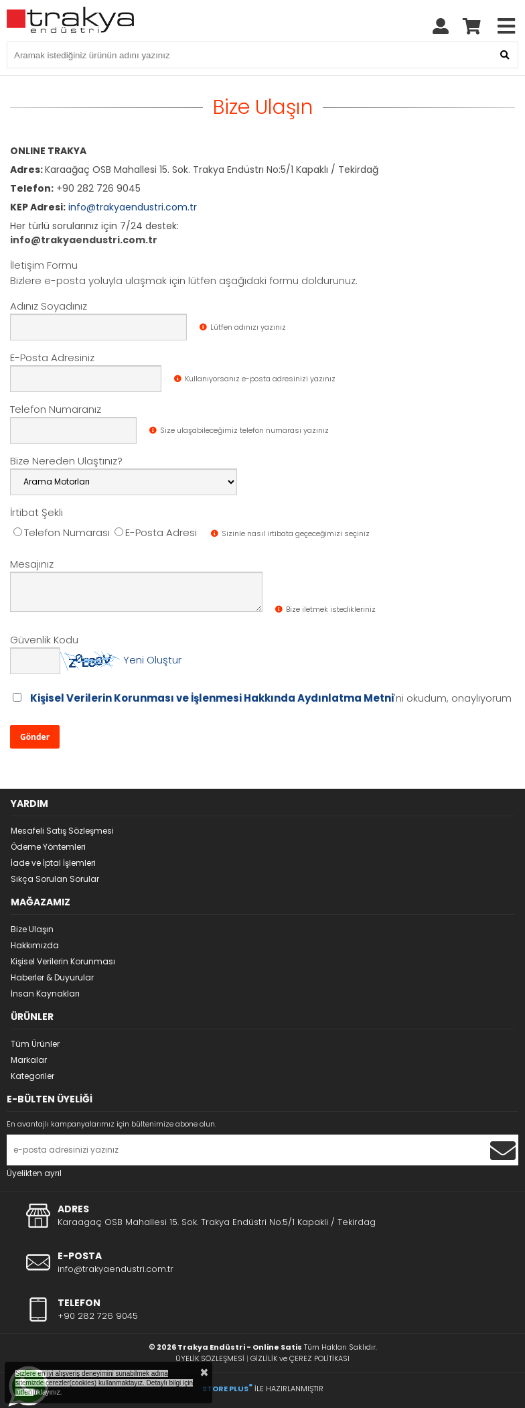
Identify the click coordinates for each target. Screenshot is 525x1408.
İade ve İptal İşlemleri (53, 863)
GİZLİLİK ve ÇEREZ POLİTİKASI (300, 1358)
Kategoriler (32, 1076)
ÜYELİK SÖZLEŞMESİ (209, 1358)
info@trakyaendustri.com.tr (132, 207)
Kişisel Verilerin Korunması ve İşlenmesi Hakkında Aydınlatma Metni (212, 698)
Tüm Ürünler (35, 1043)
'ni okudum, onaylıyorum (271, 698)
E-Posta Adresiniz (52, 357)
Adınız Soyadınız (48, 306)
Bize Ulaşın (32, 929)
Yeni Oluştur (152, 660)
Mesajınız (32, 564)
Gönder (35, 737)
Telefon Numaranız (55, 409)
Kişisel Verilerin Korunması (63, 961)
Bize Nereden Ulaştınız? (66, 461)
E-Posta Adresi (156, 532)
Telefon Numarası (61, 532)
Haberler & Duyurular (52, 977)
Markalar (29, 1060)
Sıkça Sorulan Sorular (55, 879)
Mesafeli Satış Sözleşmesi (62, 830)
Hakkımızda (35, 945)
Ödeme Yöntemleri (48, 846)
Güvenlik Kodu (44, 640)
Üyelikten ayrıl (34, 1173)
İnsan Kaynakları (45, 993)
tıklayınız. (47, 1392)
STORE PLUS (227, 1388)
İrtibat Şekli (36, 512)
